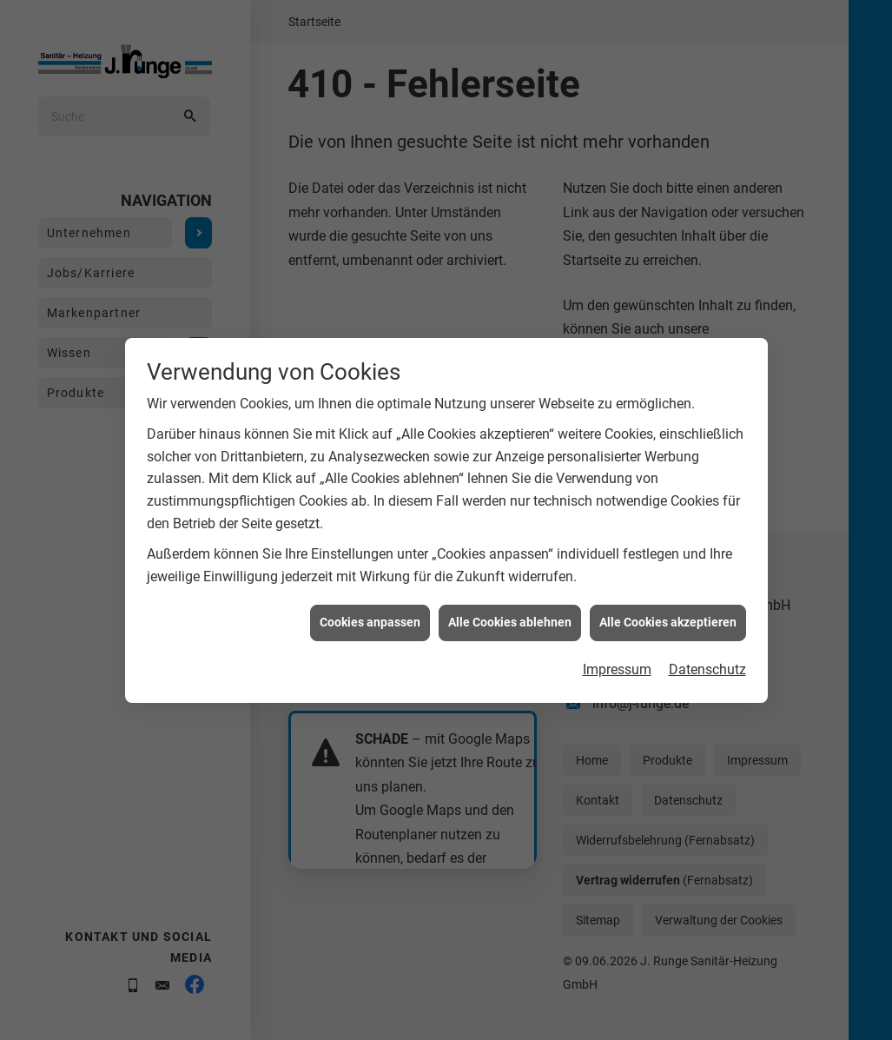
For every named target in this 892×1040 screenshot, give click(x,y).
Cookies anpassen (370, 612)
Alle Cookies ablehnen (510, 612)
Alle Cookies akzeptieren (668, 612)
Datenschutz (707, 660)
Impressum (617, 660)
